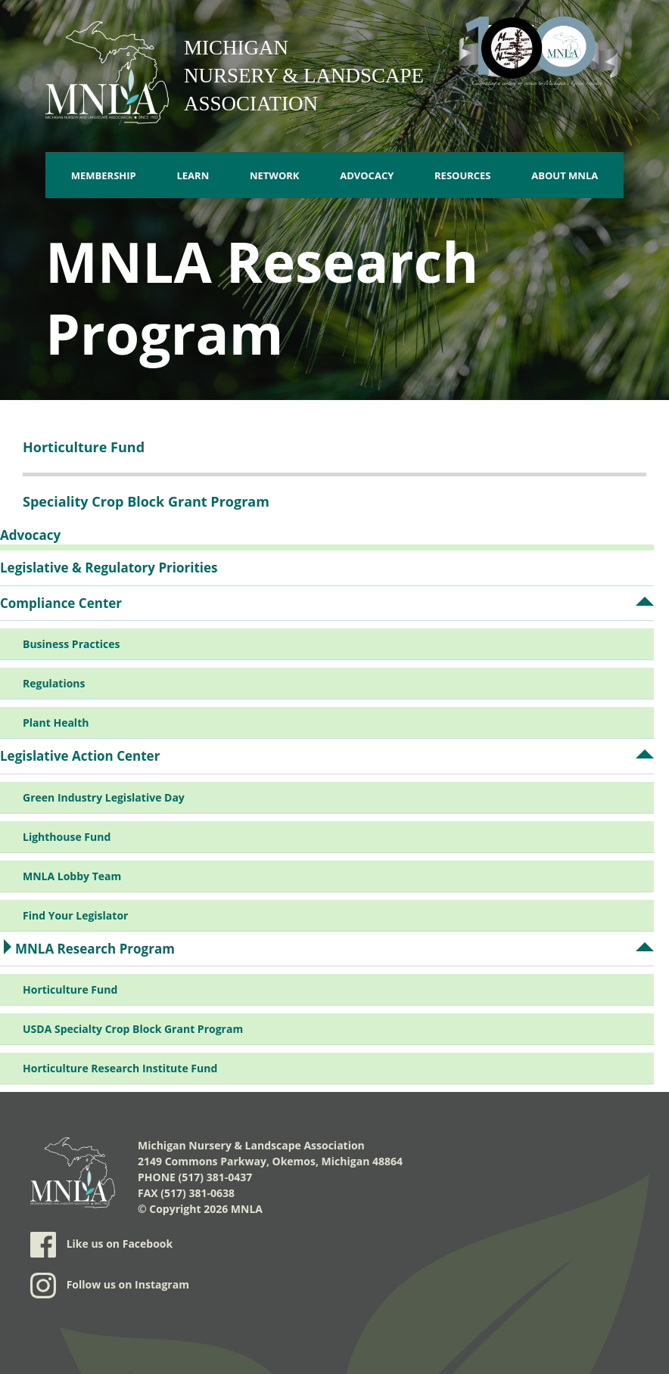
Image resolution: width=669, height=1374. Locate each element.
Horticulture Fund (70, 989)
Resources (462, 175)
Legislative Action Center (80, 756)
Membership (103, 175)
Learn (192, 175)
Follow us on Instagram (109, 1285)
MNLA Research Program (95, 948)
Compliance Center (61, 603)
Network (275, 175)
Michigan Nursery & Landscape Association (304, 75)
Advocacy (367, 175)
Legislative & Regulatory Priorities (109, 567)
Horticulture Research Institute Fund (120, 1068)
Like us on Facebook (101, 1245)
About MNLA (564, 175)
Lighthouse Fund (66, 837)
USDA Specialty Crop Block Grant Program (133, 1029)
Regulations (54, 683)
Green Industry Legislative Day (104, 797)
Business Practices (71, 644)
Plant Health (56, 722)
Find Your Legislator (75, 915)
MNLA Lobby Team (72, 876)
